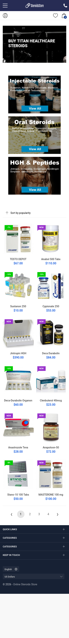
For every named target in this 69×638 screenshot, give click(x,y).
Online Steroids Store (25, 584)
